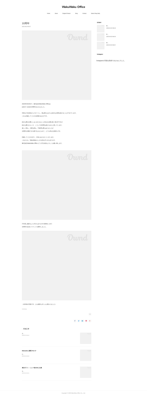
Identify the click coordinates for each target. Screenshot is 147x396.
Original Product (66, 13)
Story (76, 13)
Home (48, 13)
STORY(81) (24, 309)
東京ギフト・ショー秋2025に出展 (30, 333)
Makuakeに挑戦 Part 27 (29, 350)
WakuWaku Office (73, 7)
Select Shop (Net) (95, 13)
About (56, 13)
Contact (84, 13)
